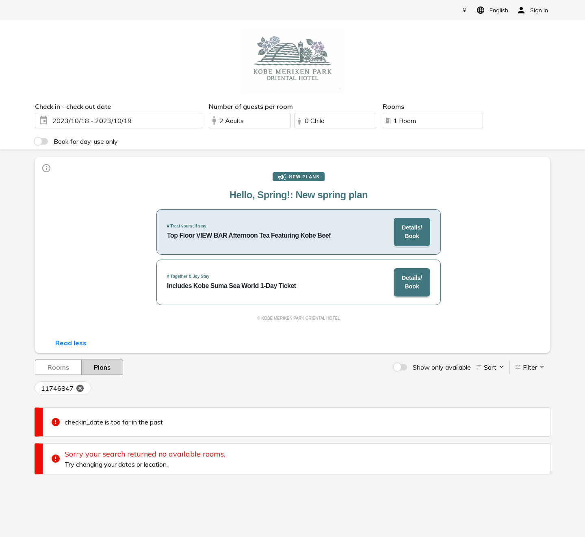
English (491, 10)
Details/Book (412, 231)
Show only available (442, 367)
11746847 (62, 388)
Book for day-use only (86, 141)
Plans (102, 366)
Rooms (58, 366)
